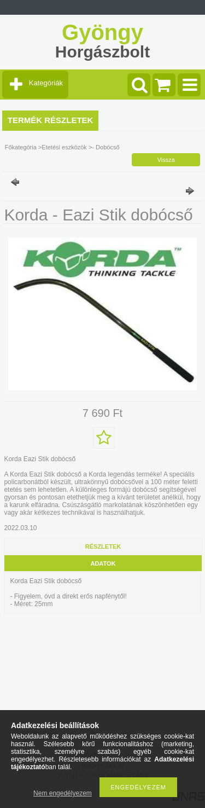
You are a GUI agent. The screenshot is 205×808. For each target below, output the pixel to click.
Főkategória (21, 147)
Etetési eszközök (64, 147)
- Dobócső (105, 147)
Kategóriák (46, 83)
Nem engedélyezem (62, 793)
